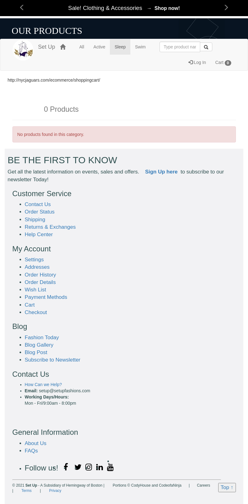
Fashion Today (42, 337)
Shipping (35, 220)
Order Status (40, 212)
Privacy (55, 490)
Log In (197, 62)
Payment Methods (46, 297)
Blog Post (36, 352)
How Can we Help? (43, 384)
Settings (34, 260)
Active (99, 46)
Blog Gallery (39, 345)
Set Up (33, 47)
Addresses (37, 267)
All (81, 46)
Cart (223, 62)
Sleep (120, 46)
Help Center (39, 234)
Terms (26, 490)
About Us (36, 443)
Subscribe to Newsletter (53, 360)
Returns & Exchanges (50, 227)
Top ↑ (227, 487)
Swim (140, 46)
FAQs (31, 451)
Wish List (35, 290)
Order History (40, 275)
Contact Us (38, 204)
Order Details (40, 282)
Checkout (36, 312)
